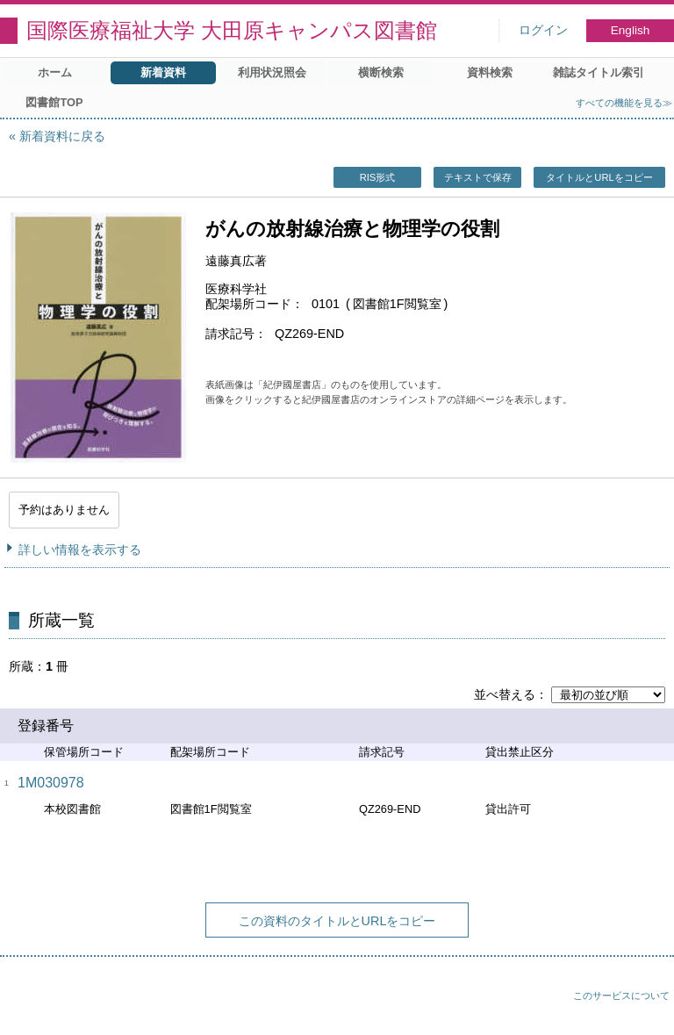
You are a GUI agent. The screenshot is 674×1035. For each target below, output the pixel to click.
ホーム (55, 72)
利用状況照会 (272, 72)
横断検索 (381, 72)
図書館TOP (53, 102)
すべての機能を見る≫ (624, 102)
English (630, 30)
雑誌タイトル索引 (598, 72)
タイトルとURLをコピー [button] (599, 177)
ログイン (543, 30)
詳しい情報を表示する (79, 550)
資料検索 (490, 72)
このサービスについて (621, 995)
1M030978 (51, 782)
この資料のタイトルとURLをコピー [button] (337, 921)
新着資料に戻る (62, 136)
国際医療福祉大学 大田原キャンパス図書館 (231, 30)
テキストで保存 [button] (478, 177)
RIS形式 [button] (378, 177)
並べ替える (504, 694)
